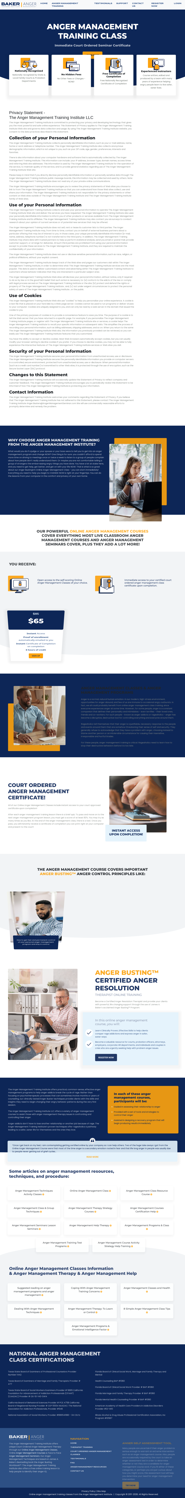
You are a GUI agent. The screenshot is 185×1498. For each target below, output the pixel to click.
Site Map (112, 1491)
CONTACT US (138, 4)
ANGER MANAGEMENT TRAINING (65, 4)
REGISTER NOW (117, 1057)
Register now (157, 4)
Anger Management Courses (30, 1463)
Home (44, 3)
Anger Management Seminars (24, 1466)
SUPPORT (122, 3)
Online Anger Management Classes (39, 1460)
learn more (92, 55)
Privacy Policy (99, 1491)
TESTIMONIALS (103, 3)
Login (177, 3)
